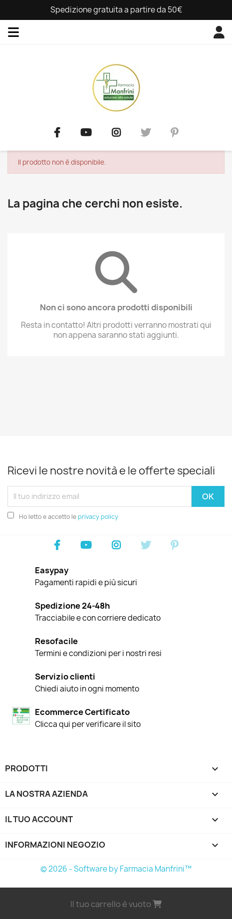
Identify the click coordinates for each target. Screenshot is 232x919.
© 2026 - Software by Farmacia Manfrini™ (116, 869)
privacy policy (98, 516)
